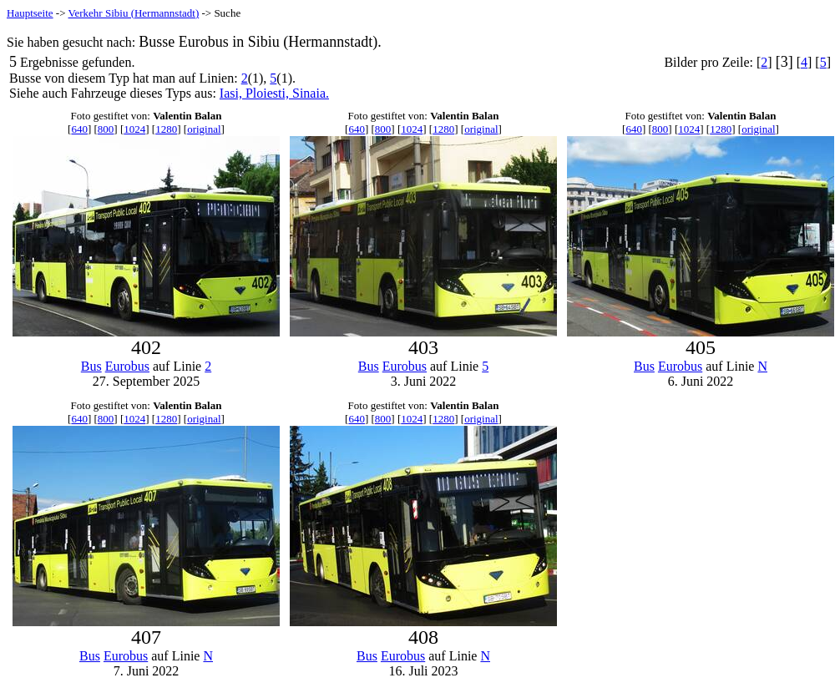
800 (106, 129)
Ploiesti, (268, 93)
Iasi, (232, 93)
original (203, 129)
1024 (134, 129)
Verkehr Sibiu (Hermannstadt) (134, 13)
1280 (166, 129)
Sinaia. (310, 93)
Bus (91, 366)
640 (79, 129)
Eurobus (127, 366)
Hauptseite (30, 13)
